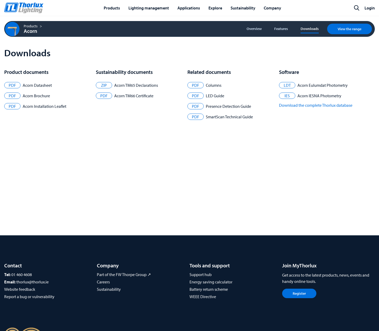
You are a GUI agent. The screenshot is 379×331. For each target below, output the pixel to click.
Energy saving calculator (211, 281)
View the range (349, 29)
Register (299, 293)
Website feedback (19, 289)
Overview (254, 28)
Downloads (310, 28)
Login (370, 8)
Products (31, 26)
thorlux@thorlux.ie (32, 281)
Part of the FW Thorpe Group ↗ (124, 274)
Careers (103, 281)
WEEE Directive (203, 296)
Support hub (201, 274)
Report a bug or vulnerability (29, 296)
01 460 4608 (21, 274)
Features (281, 28)
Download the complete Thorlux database (315, 105)
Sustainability (109, 289)
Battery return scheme (209, 289)
